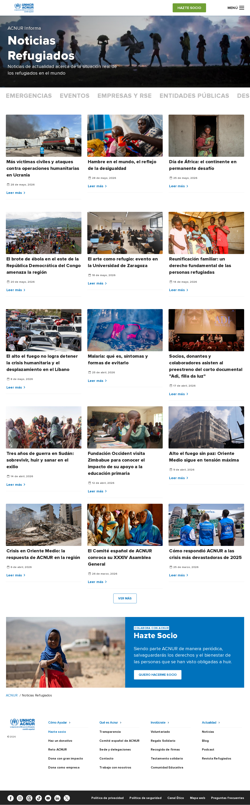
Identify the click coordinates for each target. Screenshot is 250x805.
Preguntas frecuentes (227, 798)
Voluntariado (160, 732)
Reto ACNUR (57, 750)
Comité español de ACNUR (119, 741)
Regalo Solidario (163, 741)
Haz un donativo (60, 741)
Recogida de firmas (165, 750)
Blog (205, 741)
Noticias (208, 732)
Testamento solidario (167, 758)
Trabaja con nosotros (115, 767)
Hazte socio (57, 732)
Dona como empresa (63, 767)
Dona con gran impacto (65, 758)
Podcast (208, 750)
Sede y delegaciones (115, 750)
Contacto (106, 758)
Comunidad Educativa (167, 767)
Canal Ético (175, 798)
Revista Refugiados (216, 758)
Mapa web (197, 798)
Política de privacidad (107, 798)
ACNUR (12, 695)
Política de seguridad (145, 798)
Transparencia (110, 732)
